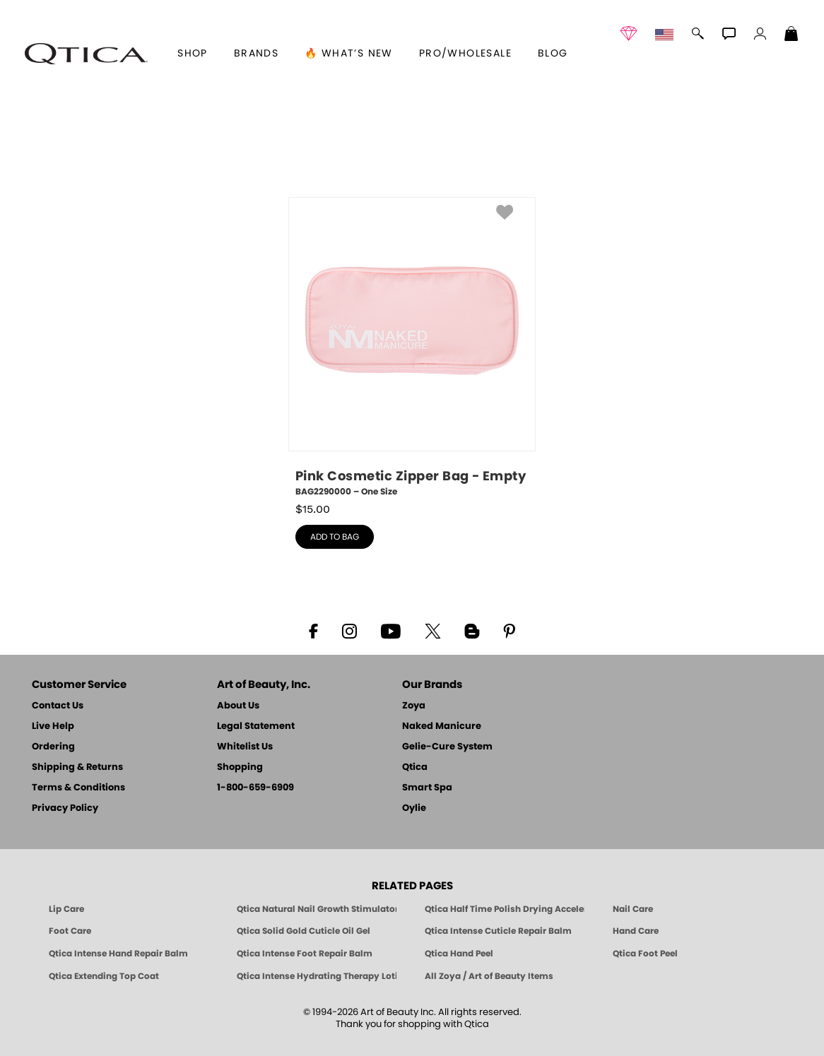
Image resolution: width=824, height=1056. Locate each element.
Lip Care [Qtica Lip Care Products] (66, 909)
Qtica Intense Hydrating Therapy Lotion (316, 976)
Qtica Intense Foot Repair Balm (304, 953)
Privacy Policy (65, 808)
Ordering (53, 747)
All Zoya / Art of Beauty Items (489, 976)
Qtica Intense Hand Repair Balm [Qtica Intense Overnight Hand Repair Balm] (118, 953)
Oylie (414, 808)
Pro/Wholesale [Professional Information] (465, 54)
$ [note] (312, 509)
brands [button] (256, 54)
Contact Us (57, 706)
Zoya (413, 706)
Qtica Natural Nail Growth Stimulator (316, 909)
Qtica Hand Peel (459, 953)
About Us (238, 706)
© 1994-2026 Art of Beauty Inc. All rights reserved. (412, 1018)
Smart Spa (427, 788)
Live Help (53, 726)
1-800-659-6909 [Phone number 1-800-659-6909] (255, 788)
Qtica (415, 767)
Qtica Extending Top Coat (104, 976)
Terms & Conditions (78, 788)
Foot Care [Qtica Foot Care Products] (70, 931)
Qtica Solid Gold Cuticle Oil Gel (303, 931)
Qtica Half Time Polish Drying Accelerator (504, 909)
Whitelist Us (245, 747)
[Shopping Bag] (791, 35)
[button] (86, 53)
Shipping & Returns (77, 767)
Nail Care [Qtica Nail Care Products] (633, 909)
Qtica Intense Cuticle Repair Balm (498, 931)
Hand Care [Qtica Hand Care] (636, 931)
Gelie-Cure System (447, 747)
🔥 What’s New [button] (349, 54)
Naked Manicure (441, 726)
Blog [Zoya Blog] (553, 54)
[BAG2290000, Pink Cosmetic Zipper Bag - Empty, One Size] (412, 347)
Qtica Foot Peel (645, 953)
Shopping (240, 767)
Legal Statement (256, 726)
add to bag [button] (334, 537)
